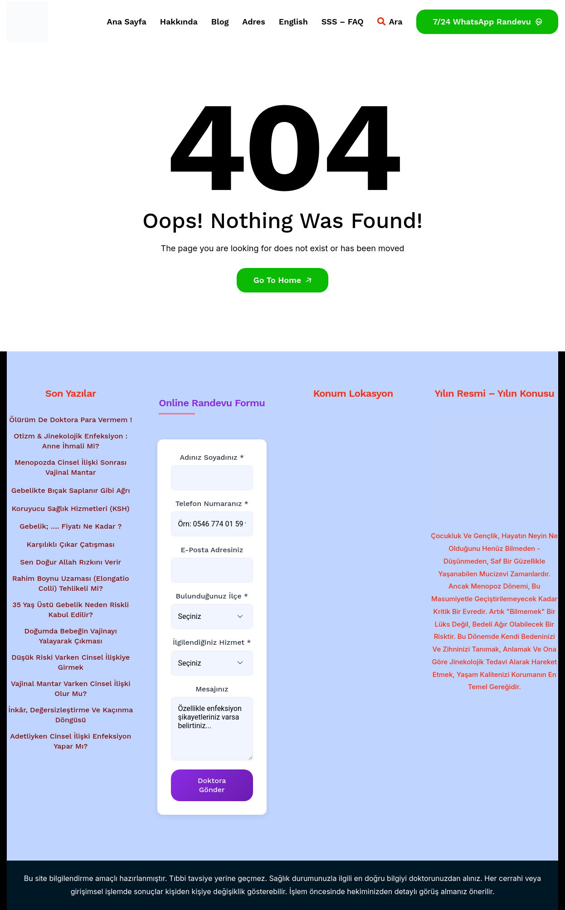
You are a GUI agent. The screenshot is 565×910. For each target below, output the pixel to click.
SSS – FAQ (342, 21)
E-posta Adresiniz (211, 549)
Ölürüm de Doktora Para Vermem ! (70, 419)
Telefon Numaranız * (211, 503)
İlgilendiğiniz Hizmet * (212, 642)
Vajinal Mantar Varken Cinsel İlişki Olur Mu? (71, 688)
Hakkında (179, 21)
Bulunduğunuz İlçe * (211, 596)
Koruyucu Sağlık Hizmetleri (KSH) (71, 508)
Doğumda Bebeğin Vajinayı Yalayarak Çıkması (70, 636)
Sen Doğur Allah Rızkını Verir (70, 562)
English (293, 21)
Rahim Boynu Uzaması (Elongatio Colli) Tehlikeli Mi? (70, 583)
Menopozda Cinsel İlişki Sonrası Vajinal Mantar (71, 467)
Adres (253, 21)
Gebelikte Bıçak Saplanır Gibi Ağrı (70, 490)
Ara (390, 21)
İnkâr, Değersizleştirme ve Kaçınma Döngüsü (70, 715)
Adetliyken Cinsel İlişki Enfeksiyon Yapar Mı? (70, 741)
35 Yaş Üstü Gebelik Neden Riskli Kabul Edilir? (70, 609)
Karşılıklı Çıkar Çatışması (71, 544)
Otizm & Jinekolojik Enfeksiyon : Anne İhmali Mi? (70, 441)
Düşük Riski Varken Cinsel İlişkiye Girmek (70, 662)
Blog (220, 21)
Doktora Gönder (212, 785)
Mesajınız (211, 689)
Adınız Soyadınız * (212, 457)
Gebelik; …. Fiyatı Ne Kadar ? (70, 526)
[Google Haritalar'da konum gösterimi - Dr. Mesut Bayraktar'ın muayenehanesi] (353, 465)
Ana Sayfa (126, 21)
